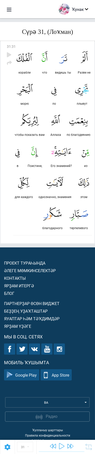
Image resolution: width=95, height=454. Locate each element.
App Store (56, 375)
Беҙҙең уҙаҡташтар (26, 311)
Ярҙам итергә (19, 285)
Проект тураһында (24, 263)
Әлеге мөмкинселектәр (30, 270)
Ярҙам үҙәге (17, 326)
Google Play (22, 375)
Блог (9, 293)
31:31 (11, 46)
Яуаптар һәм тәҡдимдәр (32, 318)
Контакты (15, 278)
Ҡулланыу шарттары (47, 430)
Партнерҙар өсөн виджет (32, 303)
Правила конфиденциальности (47, 435)
